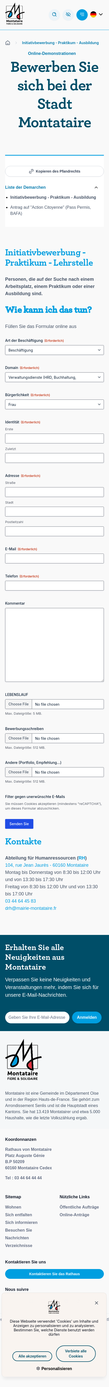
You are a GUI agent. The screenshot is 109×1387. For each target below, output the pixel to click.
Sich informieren (21, 1222)
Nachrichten (17, 1238)
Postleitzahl (14, 522)
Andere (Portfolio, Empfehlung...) (33, 762)
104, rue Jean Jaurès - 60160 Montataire (46, 865)
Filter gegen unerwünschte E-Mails (35, 796)
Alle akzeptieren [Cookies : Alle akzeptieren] (21, 1356)
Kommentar (15, 603)
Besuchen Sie (18, 1230)
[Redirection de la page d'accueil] (15, 15)
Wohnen (13, 1207)
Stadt (9, 502)
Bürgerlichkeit (27, 395)
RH (81, 858)
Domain (22, 367)
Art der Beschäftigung (34, 340)
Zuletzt (10, 449)
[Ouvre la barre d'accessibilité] (68, 15)
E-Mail (21, 549)
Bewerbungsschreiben (24, 728)
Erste (9, 429)
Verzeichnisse (18, 1245)
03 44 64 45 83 (20, 901)
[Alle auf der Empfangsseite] (7, 42)
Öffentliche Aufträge (79, 1207)
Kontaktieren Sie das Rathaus (54, 1274)
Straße (10, 483)
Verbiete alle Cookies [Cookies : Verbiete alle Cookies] (64, 1353)
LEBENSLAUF (16, 694)
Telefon (22, 576)
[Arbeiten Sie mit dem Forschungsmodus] (54, 15)
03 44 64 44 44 (28, 1178)
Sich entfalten (18, 1215)
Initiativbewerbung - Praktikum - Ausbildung (53, 197)
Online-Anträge (75, 1215)
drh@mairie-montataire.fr (30, 908)
